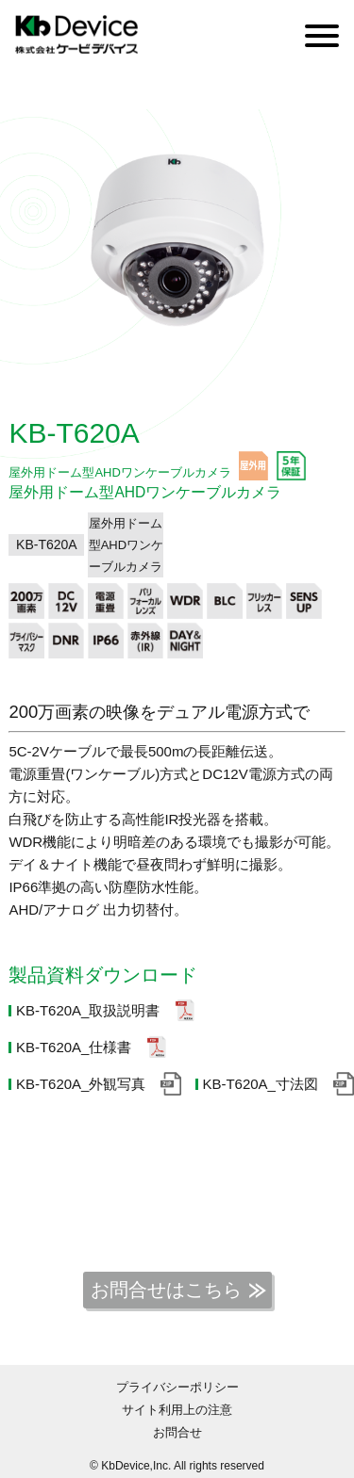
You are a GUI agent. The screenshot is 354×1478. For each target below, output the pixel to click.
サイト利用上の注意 (177, 1410)
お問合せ (177, 1432)
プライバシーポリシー (177, 1387)
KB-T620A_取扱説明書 (88, 1010)
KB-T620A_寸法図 (260, 1084)
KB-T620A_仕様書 (74, 1047)
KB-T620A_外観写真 (81, 1084)
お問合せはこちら (166, 1289)
